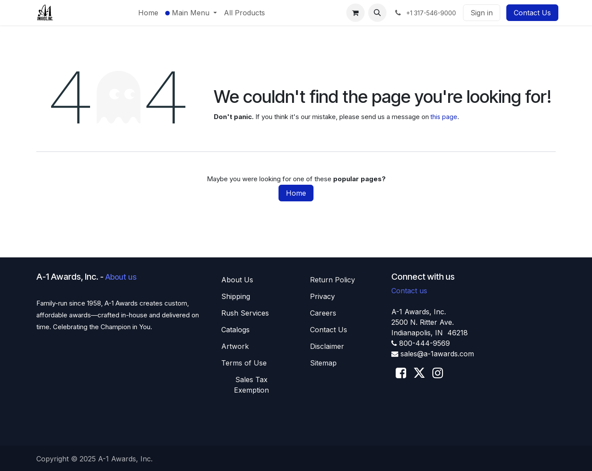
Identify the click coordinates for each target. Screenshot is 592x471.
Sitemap (323, 363)
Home (296, 193)
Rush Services (245, 313)
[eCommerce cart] (355, 13)
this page (444, 116)
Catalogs (235, 329)
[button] (377, 13)
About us (120, 276)
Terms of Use (244, 363)
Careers (323, 313)
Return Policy (332, 279)
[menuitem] (148, 12)
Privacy (322, 296)
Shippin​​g (235, 296)
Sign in (481, 12)
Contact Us (532, 12)
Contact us (409, 290)
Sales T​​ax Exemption (251, 384)
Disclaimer (327, 346)
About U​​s (237, 279)
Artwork (235, 346)
